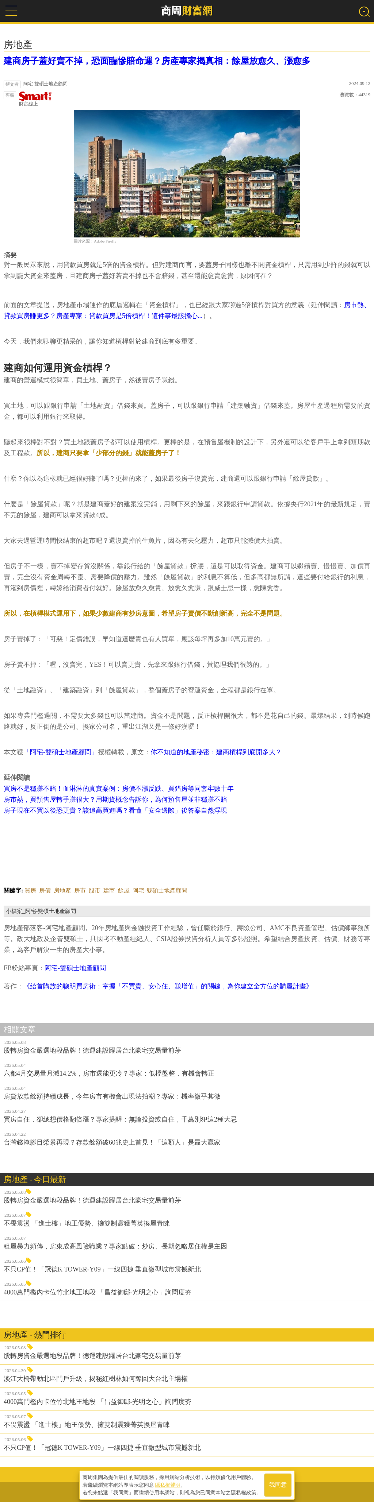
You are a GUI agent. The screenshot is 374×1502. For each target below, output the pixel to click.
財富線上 (35, 99)
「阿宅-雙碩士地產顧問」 (60, 752)
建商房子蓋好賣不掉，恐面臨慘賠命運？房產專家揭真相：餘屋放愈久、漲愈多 (157, 61)
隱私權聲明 (167, 1484)
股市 (94, 890)
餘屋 (124, 890)
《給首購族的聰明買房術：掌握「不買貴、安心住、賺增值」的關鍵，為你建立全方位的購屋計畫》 (168, 986)
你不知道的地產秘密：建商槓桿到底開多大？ (216, 752)
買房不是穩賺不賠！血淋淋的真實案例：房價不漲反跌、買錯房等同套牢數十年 (119, 788)
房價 (45, 890)
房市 (80, 890)
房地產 (62, 890)
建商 (109, 890)
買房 (30, 890)
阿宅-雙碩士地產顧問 (160, 890)
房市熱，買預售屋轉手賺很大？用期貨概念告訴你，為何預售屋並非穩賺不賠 (115, 799)
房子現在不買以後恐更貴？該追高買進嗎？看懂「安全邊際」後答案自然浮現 (115, 810)
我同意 (278, 1484)
